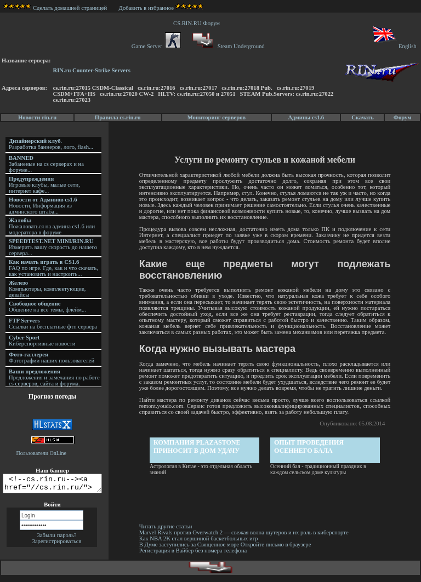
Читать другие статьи (167, 532)
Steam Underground (227, 46)
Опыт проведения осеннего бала (310, 452)
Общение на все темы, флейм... (47, 307)
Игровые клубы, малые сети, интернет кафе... (44, 185)
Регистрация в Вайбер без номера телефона (195, 557)
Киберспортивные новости (42, 341)
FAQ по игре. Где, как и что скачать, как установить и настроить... (53, 268)
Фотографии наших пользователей (51, 357)
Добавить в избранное (146, 8)
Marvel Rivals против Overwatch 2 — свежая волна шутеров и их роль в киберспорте (246, 538)
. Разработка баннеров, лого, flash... (51, 144)
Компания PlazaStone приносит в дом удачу (198, 452)
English (394, 46)
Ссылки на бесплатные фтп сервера (53, 324)
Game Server (156, 46)
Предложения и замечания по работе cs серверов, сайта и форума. (54, 377)
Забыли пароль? (56, 538)
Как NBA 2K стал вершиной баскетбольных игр (200, 544)
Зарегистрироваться (57, 544)
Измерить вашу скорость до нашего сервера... (53, 247)
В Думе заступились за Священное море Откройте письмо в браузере (227, 551)
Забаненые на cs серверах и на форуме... (46, 164)
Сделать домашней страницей (55, 8)
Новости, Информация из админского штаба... (43, 206)
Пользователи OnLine (41, 453)
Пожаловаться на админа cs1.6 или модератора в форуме (52, 226)
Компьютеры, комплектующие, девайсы (47, 289)
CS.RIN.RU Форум (198, 23)
